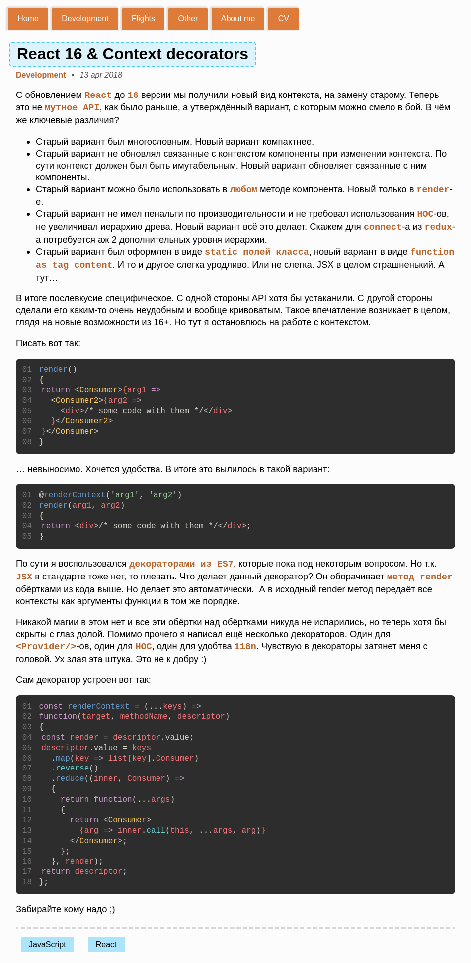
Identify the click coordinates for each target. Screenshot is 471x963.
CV (283, 18)
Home (28, 18)
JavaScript (47, 939)
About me (238, 18)
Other (188, 18)
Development (85, 18)
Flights (143, 18)
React (106, 939)
